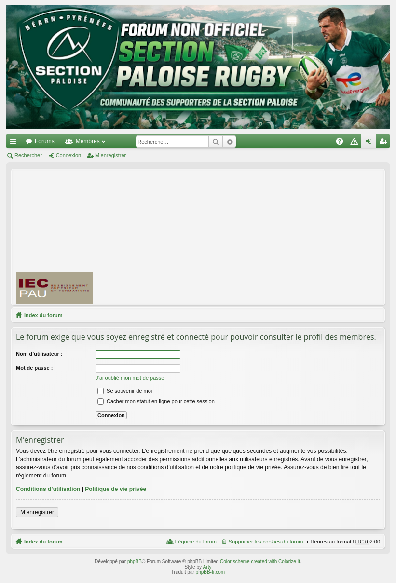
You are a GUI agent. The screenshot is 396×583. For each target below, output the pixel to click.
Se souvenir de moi (124, 391)
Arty (207, 567)
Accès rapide (15, 143)
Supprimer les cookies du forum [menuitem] (266, 541)
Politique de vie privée (115, 489)
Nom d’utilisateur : (39, 354)
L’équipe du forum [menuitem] (195, 541)
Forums (45, 141)
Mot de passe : (34, 368)
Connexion (69, 155)
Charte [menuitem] (356, 143)
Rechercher (215, 141)
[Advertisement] (248, 236)
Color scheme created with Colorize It (260, 561)
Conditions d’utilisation (48, 489)
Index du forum (43, 315)
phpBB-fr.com (210, 572)
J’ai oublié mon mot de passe (130, 378)
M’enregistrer (110, 155)
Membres (88, 141)
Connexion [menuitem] (371, 143)
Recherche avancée (229, 141)
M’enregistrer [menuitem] (385, 143)
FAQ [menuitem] (343, 143)
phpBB (134, 561)
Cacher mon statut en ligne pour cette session (156, 401)
